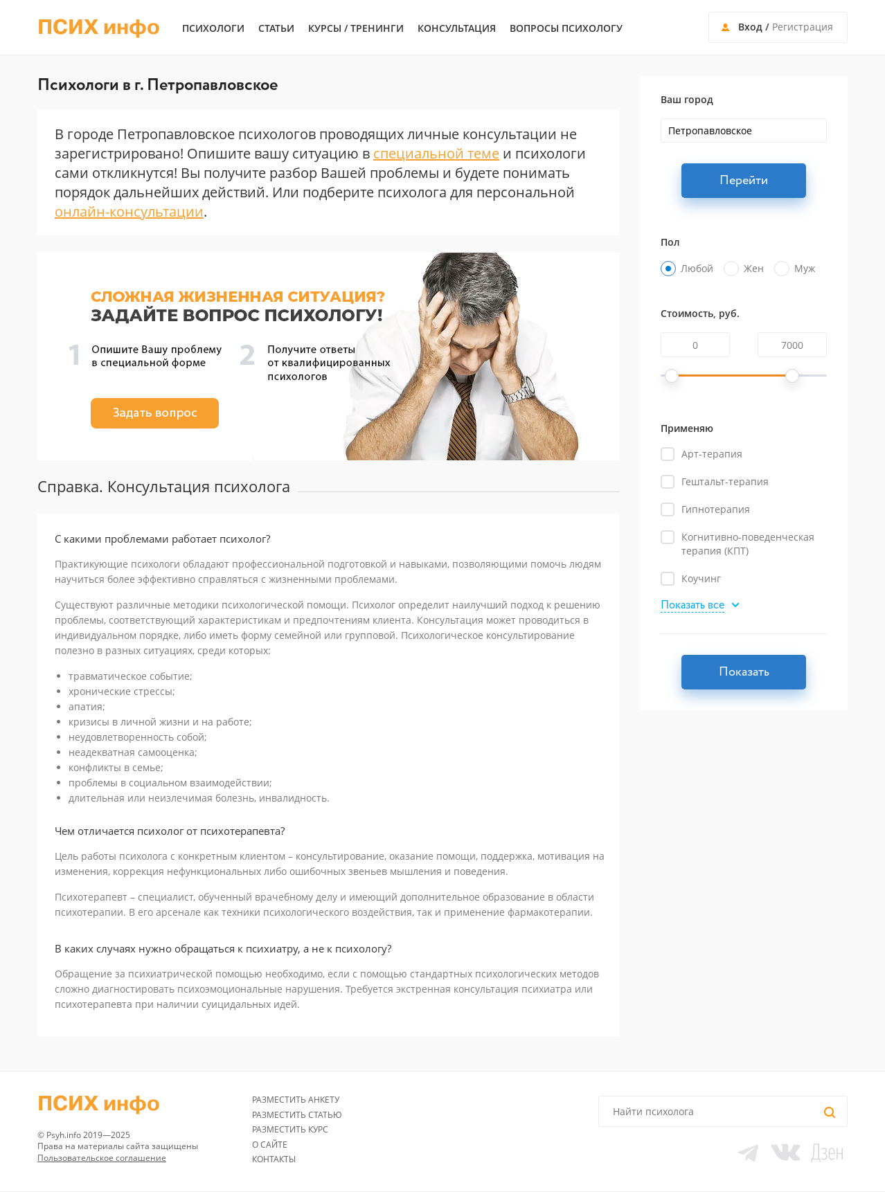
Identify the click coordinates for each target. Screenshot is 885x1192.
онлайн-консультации (129, 211)
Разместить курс (290, 1129)
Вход (750, 26)
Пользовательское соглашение (101, 1158)
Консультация (457, 28)
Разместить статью (297, 1115)
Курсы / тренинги (356, 28)
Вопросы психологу (566, 28)
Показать (744, 672)
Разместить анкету (295, 1099)
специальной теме (436, 153)
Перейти (743, 181)
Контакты (274, 1159)
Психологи (213, 28)
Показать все (692, 606)
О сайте (269, 1144)
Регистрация (802, 26)
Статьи (276, 28)
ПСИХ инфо (98, 27)
